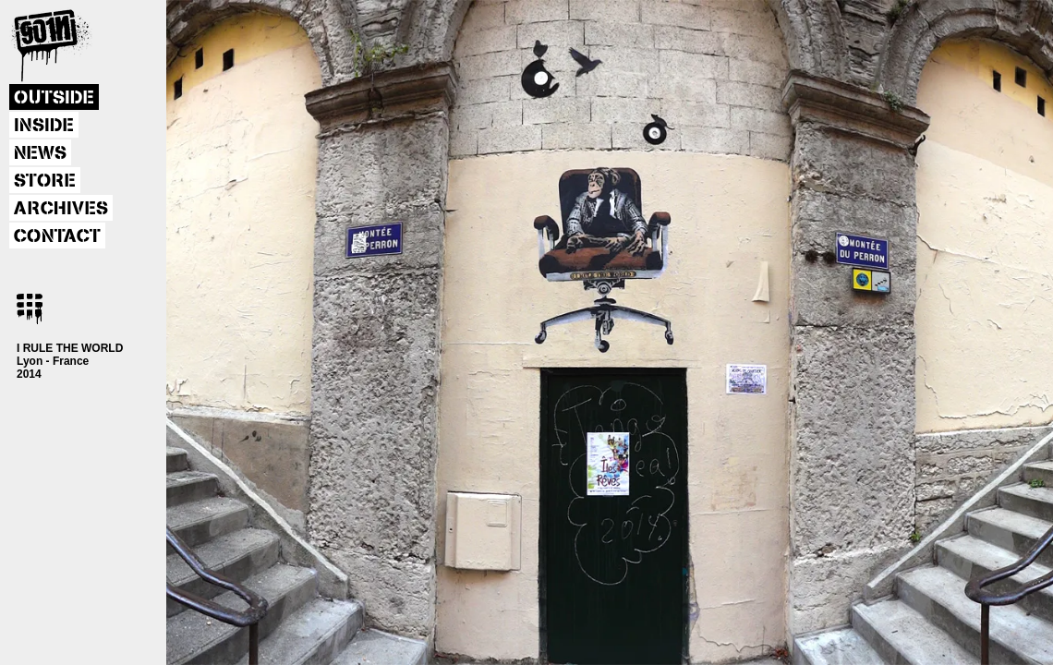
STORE (45, 181)
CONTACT (57, 236)
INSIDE (44, 125)
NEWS (40, 153)
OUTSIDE (54, 98)
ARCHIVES (61, 209)
